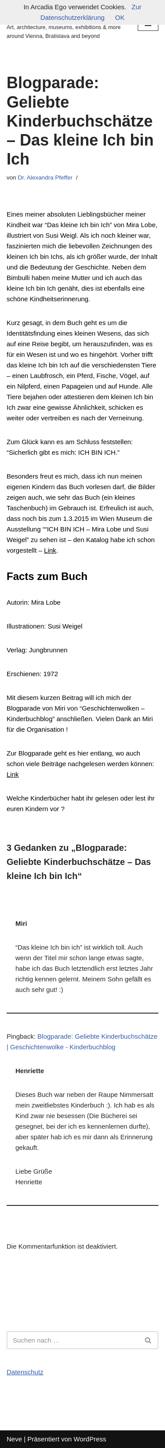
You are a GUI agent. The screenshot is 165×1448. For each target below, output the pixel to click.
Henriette (29, 1070)
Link (13, 774)
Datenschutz (25, 1372)
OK (120, 17)
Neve (14, 1439)
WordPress (89, 1439)
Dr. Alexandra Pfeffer (45, 177)
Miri (21, 923)
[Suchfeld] (73, 1340)
